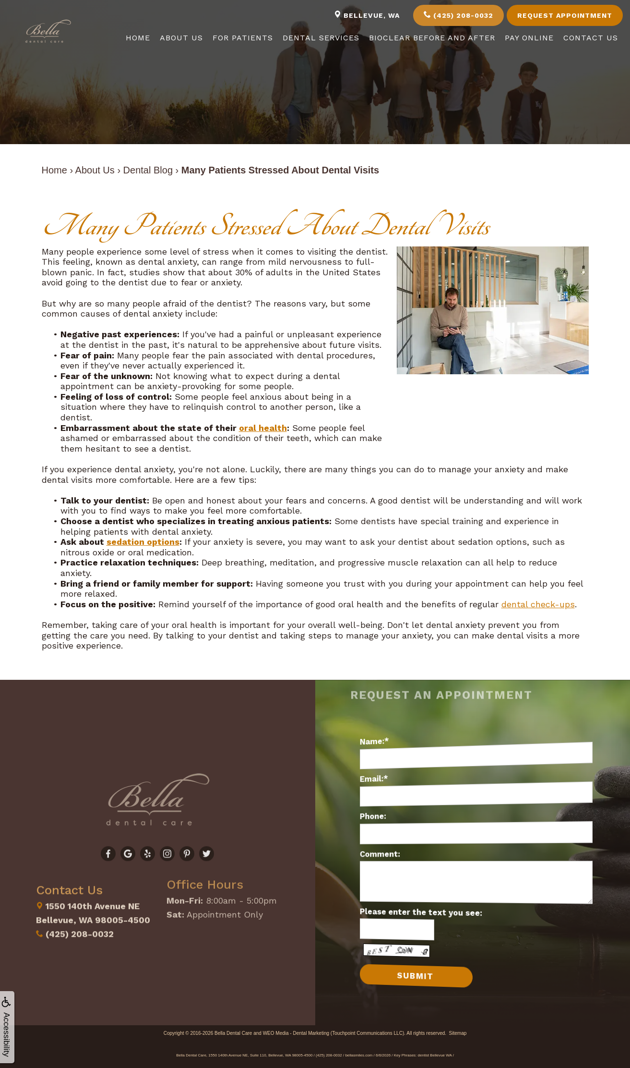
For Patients (243, 37)
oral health (263, 428)
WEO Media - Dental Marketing (296, 1033)
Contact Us (590, 37)
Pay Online (529, 37)
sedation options (143, 542)
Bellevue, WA (367, 15)
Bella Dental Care (233, 1033)
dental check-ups (538, 604)
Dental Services (321, 37)
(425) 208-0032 (458, 15)
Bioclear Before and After (432, 37)
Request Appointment (564, 15)
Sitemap (458, 1033)
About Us (181, 37)
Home (138, 37)
